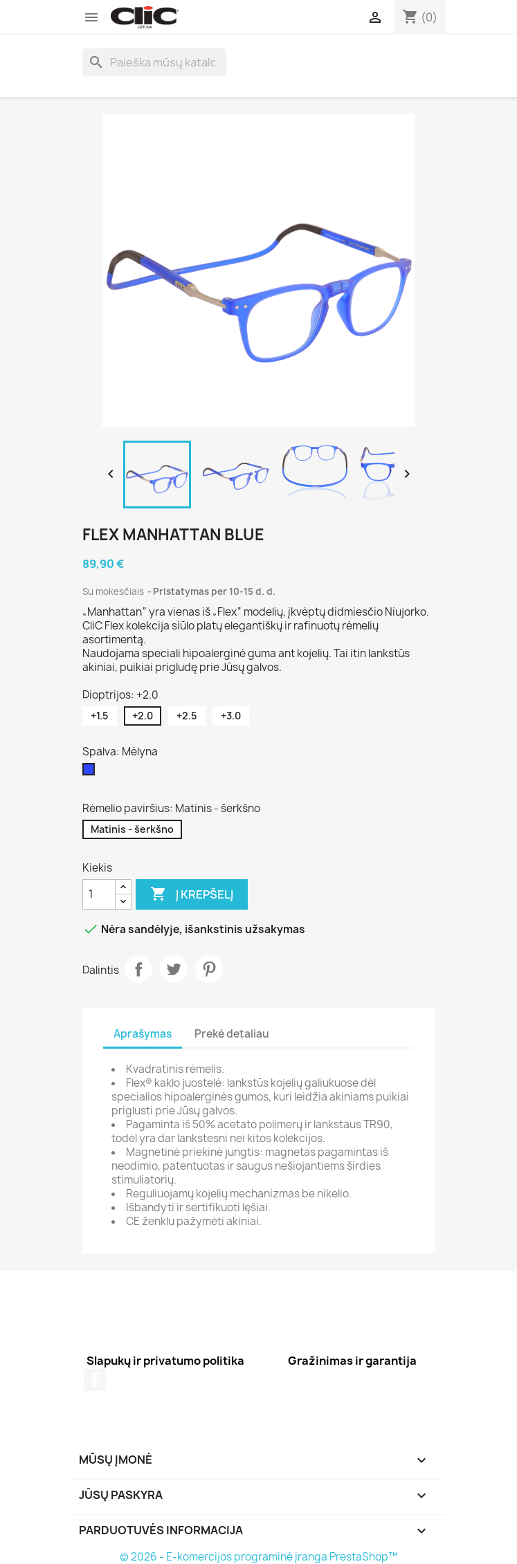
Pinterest (209, 969)
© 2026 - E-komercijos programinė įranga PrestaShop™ (259, 1556)
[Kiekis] (99, 894)
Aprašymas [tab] (143, 1034)
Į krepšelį (191, 894)
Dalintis (138, 969)
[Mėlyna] (91, 772)
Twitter (174, 969)
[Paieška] (154, 62)
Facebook (95, 1380)
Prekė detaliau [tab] (231, 1034)
